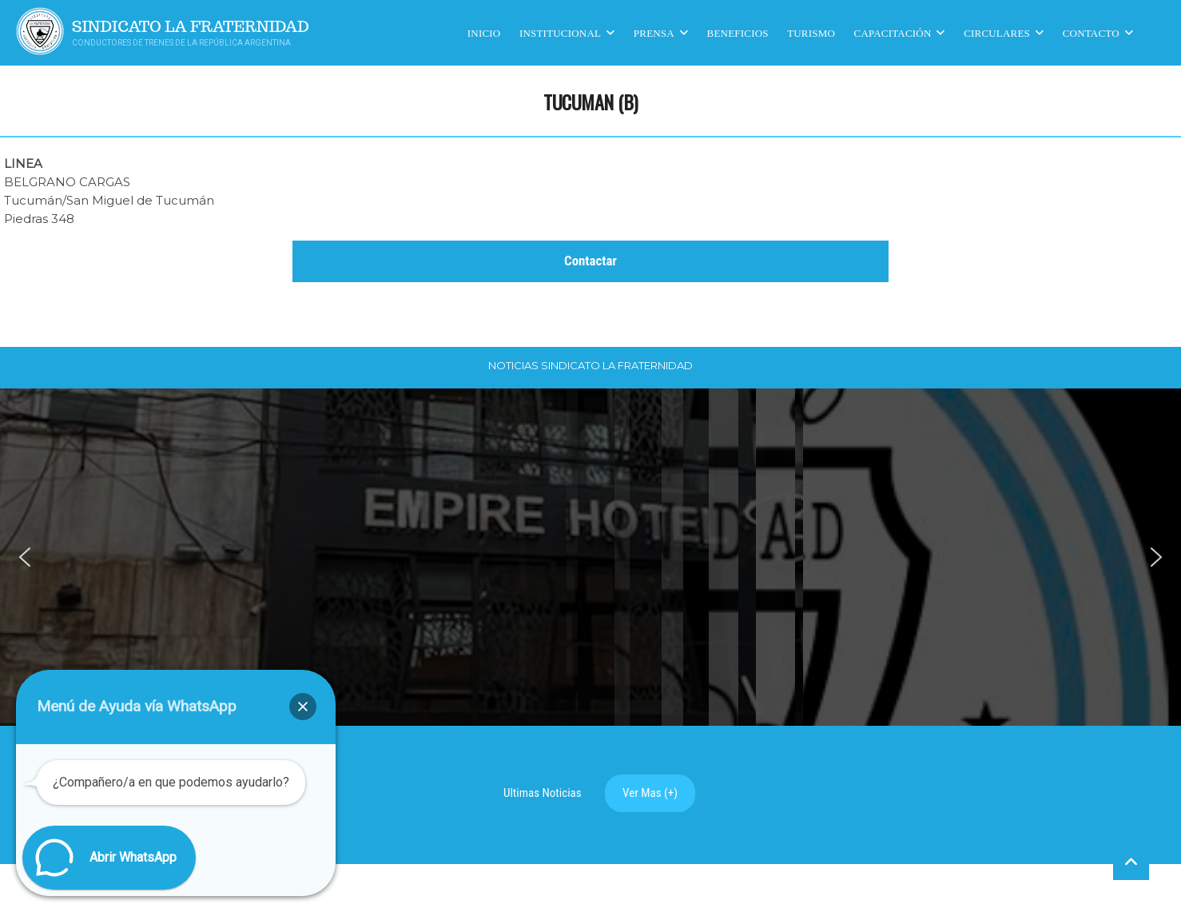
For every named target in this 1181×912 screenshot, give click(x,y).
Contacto (1091, 32)
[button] (25, 557)
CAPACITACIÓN (893, 32)
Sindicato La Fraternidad (190, 27)
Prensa (654, 32)
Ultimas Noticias (542, 793)
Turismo (811, 32)
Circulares (997, 32)
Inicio (484, 32)
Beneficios (738, 32)
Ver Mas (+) (650, 793)
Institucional (560, 32)
